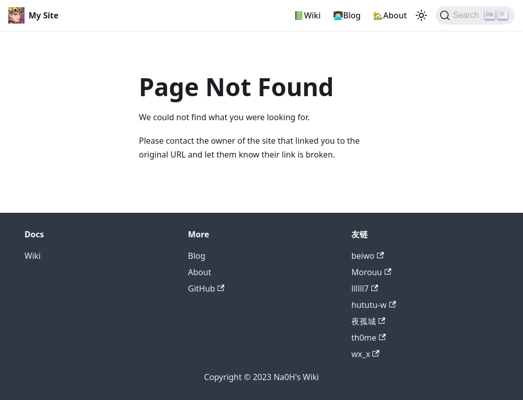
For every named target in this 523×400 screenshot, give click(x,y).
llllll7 (364, 288)
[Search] (475, 15)
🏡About (390, 15)
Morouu (371, 272)
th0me (368, 337)
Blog (196, 255)
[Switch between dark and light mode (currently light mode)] (421, 15)
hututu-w (373, 304)
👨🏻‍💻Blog (347, 15)
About (199, 272)
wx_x (365, 354)
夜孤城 (368, 321)
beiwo (367, 255)
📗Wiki (307, 15)
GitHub (206, 288)
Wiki (33, 255)
